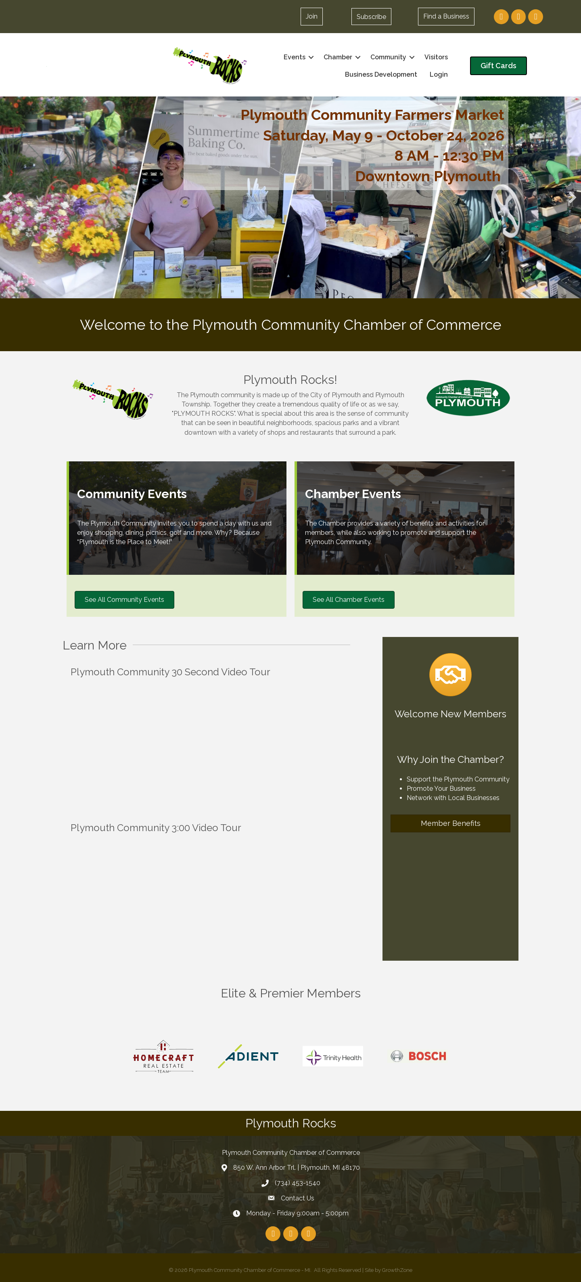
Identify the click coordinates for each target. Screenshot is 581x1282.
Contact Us (297, 1198)
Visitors (436, 57)
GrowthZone (397, 1270)
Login (439, 74)
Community (388, 57)
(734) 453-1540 (297, 1183)
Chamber (338, 57)
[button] (371, 16)
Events (294, 57)
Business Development (381, 74)
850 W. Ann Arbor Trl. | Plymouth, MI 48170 (296, 1167)
